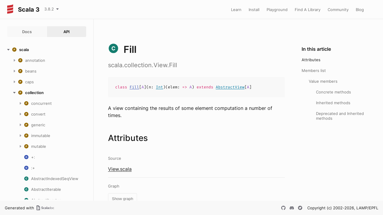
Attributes (311, 59)
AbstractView (230, 87)
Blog (360, 9)
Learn (236, 9)
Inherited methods (333, 102)
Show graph (122, 198)
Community (338, 9)
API (66, 31)
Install (254, 9)
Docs (27, 31)
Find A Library (307, 9)
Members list (314, 70)
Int (159, 87)
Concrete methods (333, 92)
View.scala (120, 169)
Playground (277, 9)
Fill (134, 87)
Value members (323, 81)
